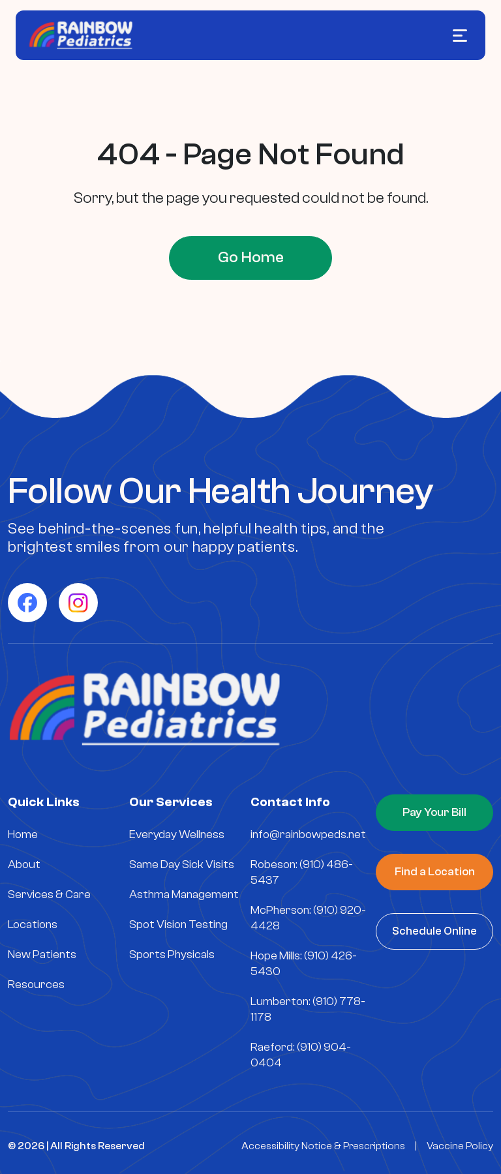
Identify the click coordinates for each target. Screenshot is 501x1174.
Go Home (251, 257)
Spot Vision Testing (178, 924)
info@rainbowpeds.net (308, 834)
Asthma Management (184, 894)
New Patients (42, 954)
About (24, 864)
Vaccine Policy (460, 1145)
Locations (32, 924)
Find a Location (435, 871)
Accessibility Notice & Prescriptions (323, 1145)
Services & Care (49, 894)
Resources (36, 984)
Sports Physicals (172, 954)
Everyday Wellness (176, 834)
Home (23, 834)
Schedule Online (434, 930)
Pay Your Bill (434, 812)
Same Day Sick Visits (181, 864)
